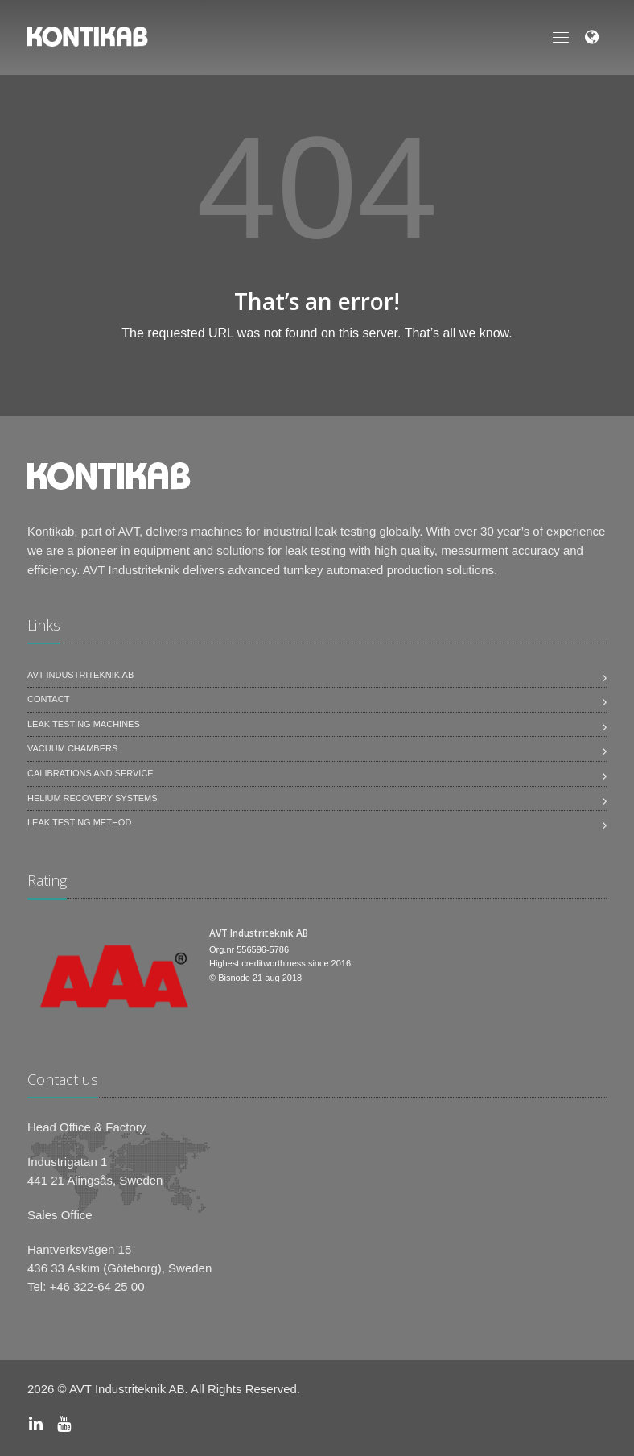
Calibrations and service (90, 773)
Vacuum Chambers (72, 748)
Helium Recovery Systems (92, 798)
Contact (48, 699)
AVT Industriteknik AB (80, 675)
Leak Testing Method (79, 822)
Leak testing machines (83, 724)
